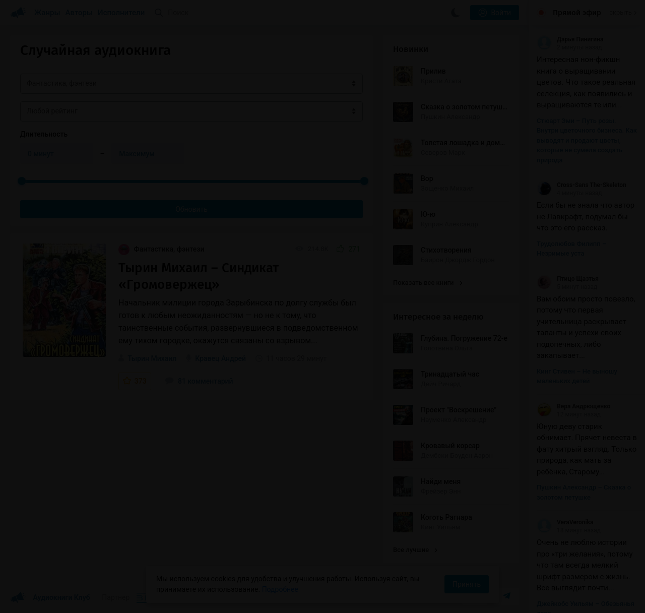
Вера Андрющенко (573, 406)
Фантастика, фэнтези (161, 249)
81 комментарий (199, 381)
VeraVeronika (565, 522)
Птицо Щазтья (568, 279)
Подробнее (280, 589)
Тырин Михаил (151, 358)
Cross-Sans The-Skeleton (581, 185)
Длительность (44, 134)
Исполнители (121, 12)
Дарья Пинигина (570, 39)
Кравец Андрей (220, 358)
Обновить (191, 209)
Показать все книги (427, 282)
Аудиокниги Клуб (50, 598)
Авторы (79, 12)
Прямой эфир (577, 12)
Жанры (47, 12)
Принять (467, 584)
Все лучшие (415, 550)
